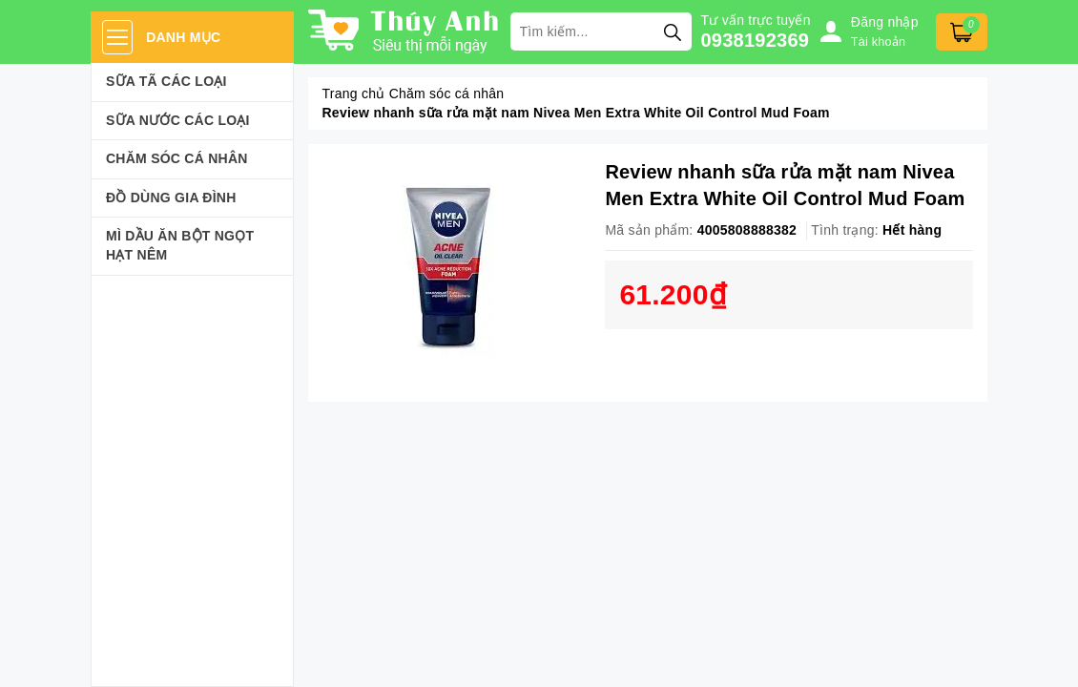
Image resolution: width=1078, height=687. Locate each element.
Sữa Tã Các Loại (166, 81)
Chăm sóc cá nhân (177, 158)
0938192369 (755, 40)
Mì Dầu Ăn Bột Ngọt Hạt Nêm (180, 245)
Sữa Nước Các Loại (178, 120)
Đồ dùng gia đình (171, 197)
